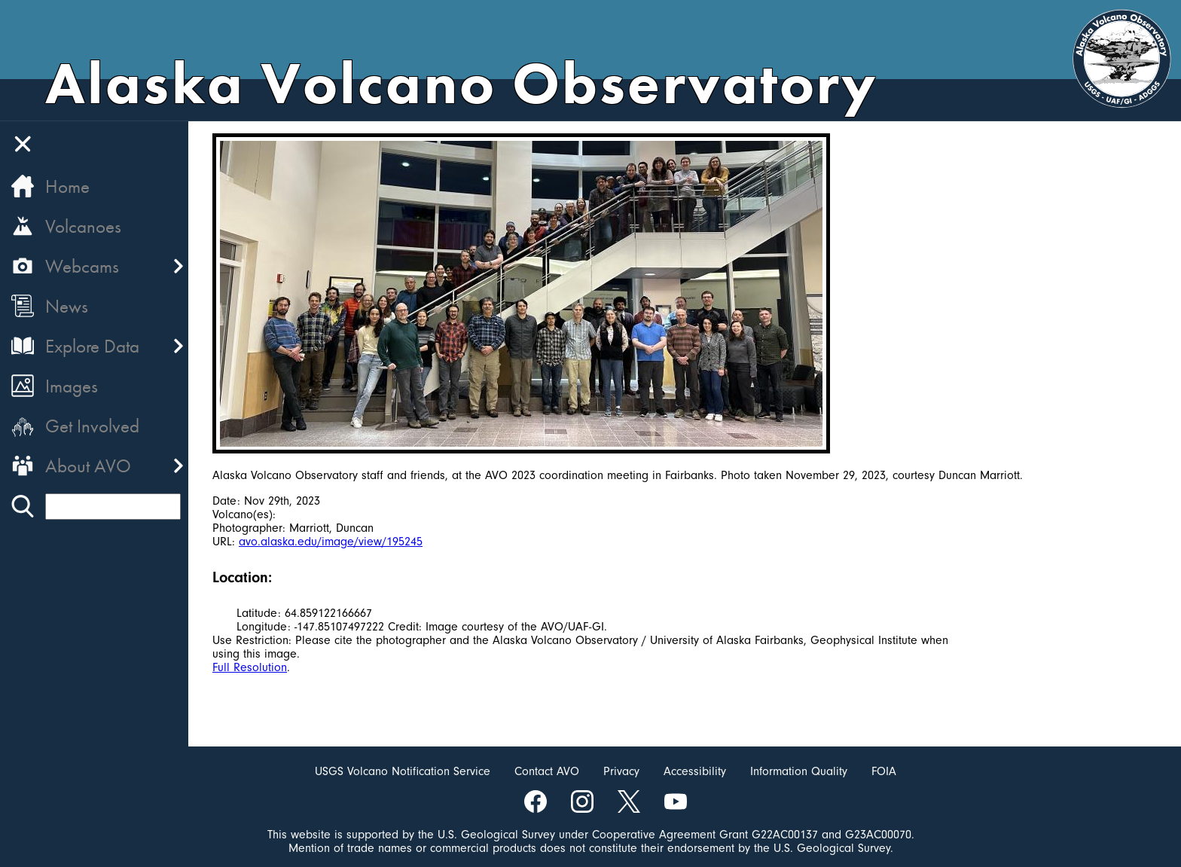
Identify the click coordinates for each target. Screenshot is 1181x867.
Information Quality (798, 771)
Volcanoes (83, 226)
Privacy (621, 771)
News (66, 306)
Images (71, 386)
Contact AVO (546, 771)
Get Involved (92, 426)
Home (67, 186)
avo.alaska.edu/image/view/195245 (331, 541)
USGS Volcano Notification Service (402, 771)
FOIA (883, 771)
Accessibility (695, 771)
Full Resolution (249, 667)
